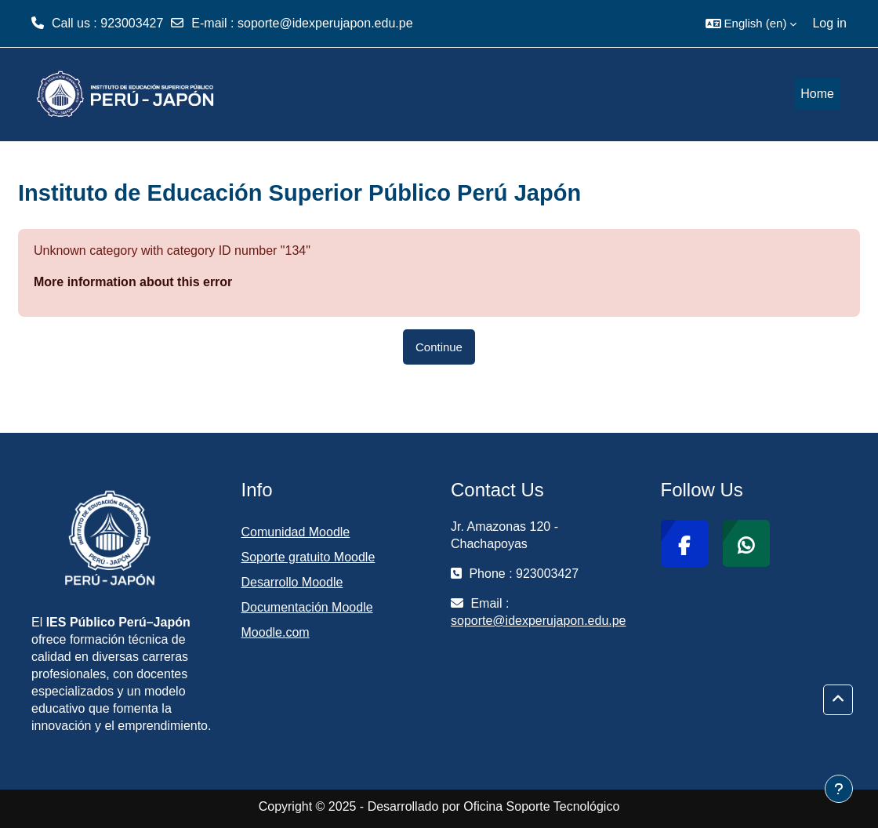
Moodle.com (275, 632)
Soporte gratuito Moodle (308, 557)
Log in (829, 23)
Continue (439, 347)
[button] (751, 23)
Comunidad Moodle (295, 532)
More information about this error (133, 282)
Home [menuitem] (817, 93)
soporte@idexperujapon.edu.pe (325, 23)
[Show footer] (839, 789)
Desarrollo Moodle (292, 582)
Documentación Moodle (307, 607)
